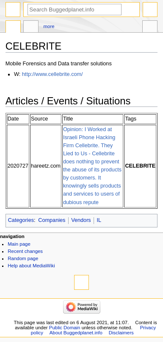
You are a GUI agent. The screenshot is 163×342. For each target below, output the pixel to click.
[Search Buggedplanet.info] (75, 9)
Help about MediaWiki (31, 265)
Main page (19, 244)
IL (99, 220)
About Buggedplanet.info (76, 332)
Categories (21, 220)
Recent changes (25, 251)
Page (13, 27)
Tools (150, 27)
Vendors (81, 220)
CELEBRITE (140, 166)
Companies (51, 220)
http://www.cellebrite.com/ (52, 74)
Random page (23, 258)
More (49, 26)
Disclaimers (121, 332)
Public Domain (64, 327)
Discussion (31, 27)
